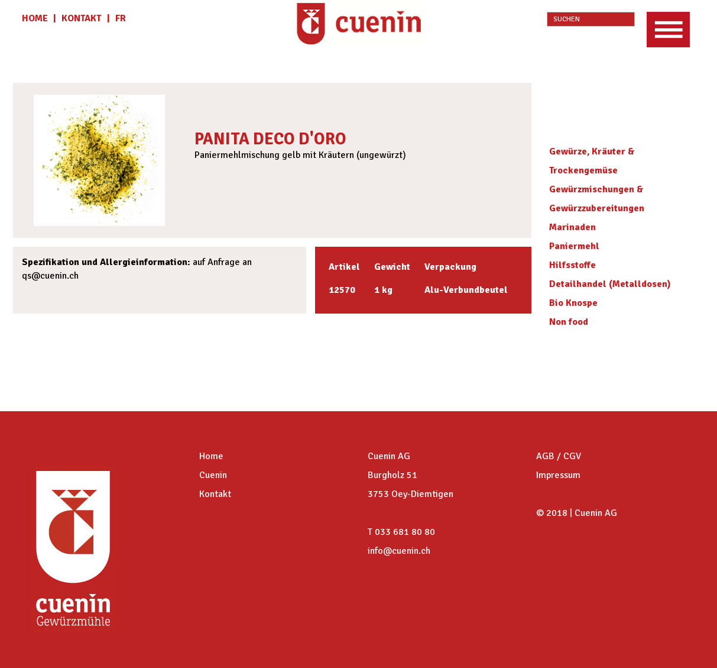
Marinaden (572, 227)
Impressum (558, 475)
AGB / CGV (558, 456)
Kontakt (215, 494)
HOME (36, 18)
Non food (568, 322)
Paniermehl (574, 246)
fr (120, 18)
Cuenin (213, 475)
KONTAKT (81, 18)
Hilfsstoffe (572, 265)
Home (211, 456)
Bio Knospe (573, 303)
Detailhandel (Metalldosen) (610, 284)
